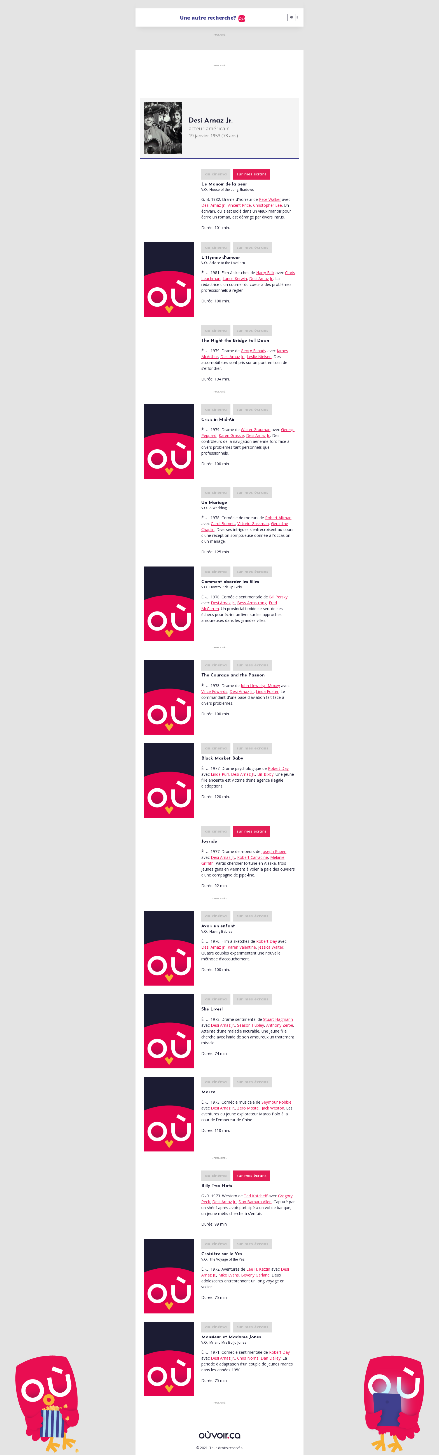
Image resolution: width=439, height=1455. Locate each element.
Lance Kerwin (235, 278)
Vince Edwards (214, 691)
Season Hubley (250, 1025)
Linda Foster (267, 691)
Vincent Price (239, 205)
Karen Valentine (242, 947)
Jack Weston (273, 1108)
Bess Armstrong (252, 602)
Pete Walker (270, 199)
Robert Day (278, 768)
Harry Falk (265, 272)
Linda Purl (220, 774)
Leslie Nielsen (259, 356)
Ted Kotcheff (255, 1195)
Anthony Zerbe (279, 1025)
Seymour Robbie (276, 1102)
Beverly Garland (255, 1275)
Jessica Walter (270, 947)
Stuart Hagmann (278, 1019)
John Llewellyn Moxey (260, 685)
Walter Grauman (255, 429)
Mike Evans (228, 1275)
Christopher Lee (267, 205)
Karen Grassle (231, 435)
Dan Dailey (271, 1358)
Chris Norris (247, 1358)
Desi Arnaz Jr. (213, 205)
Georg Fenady (253, 350)
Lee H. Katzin (258, 1269)
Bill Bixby (265, 774)
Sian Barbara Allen (255, 1201)
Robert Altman (278, 517)
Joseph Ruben (273, 851)
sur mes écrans (252, 174)
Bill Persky (278, 597)
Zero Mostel (248, 1108)
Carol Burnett (223, 523)
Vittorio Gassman (253, 523)
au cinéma (216, 174)
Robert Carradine (252, 857)
